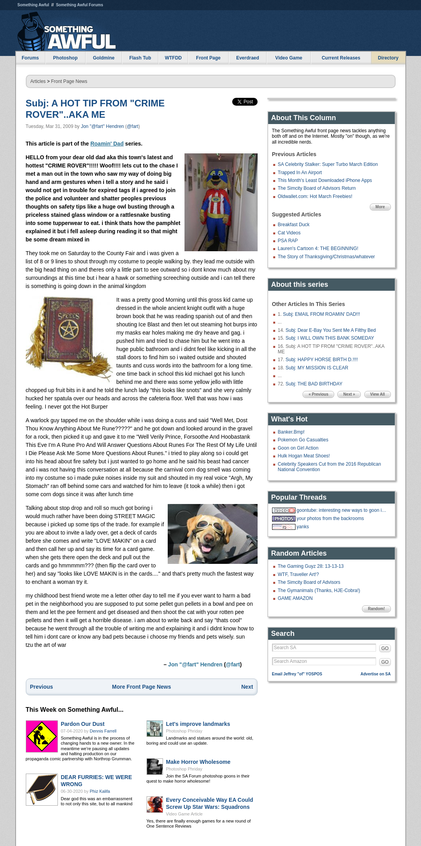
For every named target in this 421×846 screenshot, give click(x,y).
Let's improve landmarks (198, 724)
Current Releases (341, 58)
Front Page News (69, 81)
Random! (376, 609)
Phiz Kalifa (100, 791)
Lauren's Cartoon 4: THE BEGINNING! (318, 248)
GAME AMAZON (295, 598)
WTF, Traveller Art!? (298, 574)
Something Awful (33, 5)
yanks (303, 526)
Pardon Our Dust (83, 724)
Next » (349, 394)
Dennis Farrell (103, 731)
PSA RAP (288, 240)
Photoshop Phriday (184, 731)
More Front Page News (141, 687)
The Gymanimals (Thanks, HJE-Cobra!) (319, 590)
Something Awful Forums (79, 5)
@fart (132, 126)
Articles (38, 81)
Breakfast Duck (294, 224)
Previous (41, 687)
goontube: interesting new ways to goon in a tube (343, 510)
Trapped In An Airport (300, 172)
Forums (30, 58)
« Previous (318, 394)
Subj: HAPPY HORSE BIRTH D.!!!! (322, 359)
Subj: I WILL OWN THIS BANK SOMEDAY (330, 338)
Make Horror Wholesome (198, 762)
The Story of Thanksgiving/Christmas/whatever (326, 256)
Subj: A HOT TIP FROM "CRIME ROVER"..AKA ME (95, 109)
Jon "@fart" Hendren (102, 126)
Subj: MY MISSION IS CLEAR (317, 368)
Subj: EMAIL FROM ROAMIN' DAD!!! (321, 314)
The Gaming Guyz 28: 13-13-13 (311, 566)
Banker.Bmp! (291, 432)
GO (385, 648)
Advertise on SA (375, 674)
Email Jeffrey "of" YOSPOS (297, 674)
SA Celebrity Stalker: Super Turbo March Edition (328, 164)
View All (377, 394)
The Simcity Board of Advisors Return (317, 188)
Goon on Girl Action (298, 448)
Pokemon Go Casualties (303, 440)
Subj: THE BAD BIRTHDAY (314, 384)
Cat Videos (289, 233)
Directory (388, 58)
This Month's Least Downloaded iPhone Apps (325, 180)
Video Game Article (184, 814)
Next (247, 687)
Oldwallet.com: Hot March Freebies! (315, 196)
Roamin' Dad (107, 143)
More (380, 207)
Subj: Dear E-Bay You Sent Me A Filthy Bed (331, 330)
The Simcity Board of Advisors (309, 582)
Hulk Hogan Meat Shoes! (304, 456)
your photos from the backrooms (330, 518)
